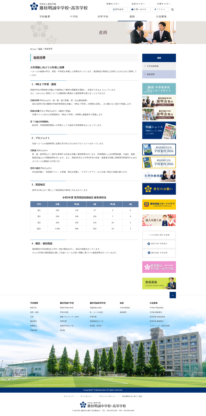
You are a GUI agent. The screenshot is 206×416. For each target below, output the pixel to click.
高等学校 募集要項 (156, 321)
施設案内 (33, 321)
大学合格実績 (153, 66)
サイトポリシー (86, 396)
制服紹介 (33, 326)
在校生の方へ (138, 4)
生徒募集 (161, 16)
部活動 (62, 330)
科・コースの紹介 (96, 312)
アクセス (159, 9)
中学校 (74, 16)
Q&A (151, 339)
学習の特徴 (64, 312)
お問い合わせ (138, 9)
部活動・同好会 (96, 326)
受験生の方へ (113, 4)
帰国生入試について (157, 335)
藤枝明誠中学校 (67, 303)
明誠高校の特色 (96, 308)
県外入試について (156, 330)
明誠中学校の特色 (66, 308)
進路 (132, 16)
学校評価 (33, 330)
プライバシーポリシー (107, 396)
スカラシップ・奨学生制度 (160, 326)
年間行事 (63, 321)
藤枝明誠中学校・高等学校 (66, 6)
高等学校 (103, 16)
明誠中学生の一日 (66, 326)
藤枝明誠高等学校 (98, 303)
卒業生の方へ (164, 4)
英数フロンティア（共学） (70, 317)
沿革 (32, 317)
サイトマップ (69, 396)
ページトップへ (173, 295)
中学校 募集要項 (156, 312)
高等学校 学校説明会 (157, 317)
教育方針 (33, 308)
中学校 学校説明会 (156, 308)
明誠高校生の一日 (96, 321)
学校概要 (44, 16)
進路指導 (151, 74)
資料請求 (118, 9)
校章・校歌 (34, 312)
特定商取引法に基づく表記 (132, 396)
